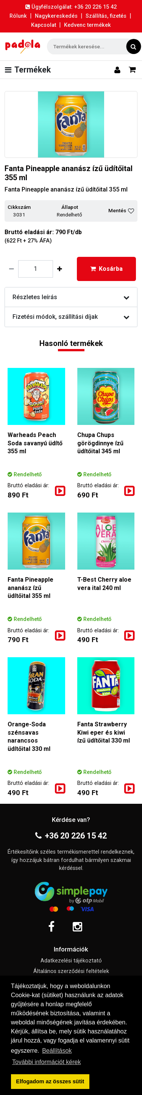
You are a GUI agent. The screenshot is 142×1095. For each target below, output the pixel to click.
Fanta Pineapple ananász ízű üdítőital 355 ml (30, 587)
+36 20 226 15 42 (71, 835)
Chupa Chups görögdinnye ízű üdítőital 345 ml (100, 443)
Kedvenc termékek (87, 25)
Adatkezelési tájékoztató (71, 961)
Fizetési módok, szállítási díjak (71, 316)
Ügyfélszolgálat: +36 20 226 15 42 (71, 7)
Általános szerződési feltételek (71, 971)
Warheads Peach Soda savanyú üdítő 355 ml (35, 443)
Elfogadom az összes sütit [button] (50, 1081)
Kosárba (106, 268)
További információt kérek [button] (46, 1062)
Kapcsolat (43, 25)
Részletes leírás (71, 297)
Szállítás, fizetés (106, 16)
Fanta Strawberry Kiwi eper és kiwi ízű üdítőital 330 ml (103, 732)
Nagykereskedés (56, 16)
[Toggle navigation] (29, 70)
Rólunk (18, 16)
